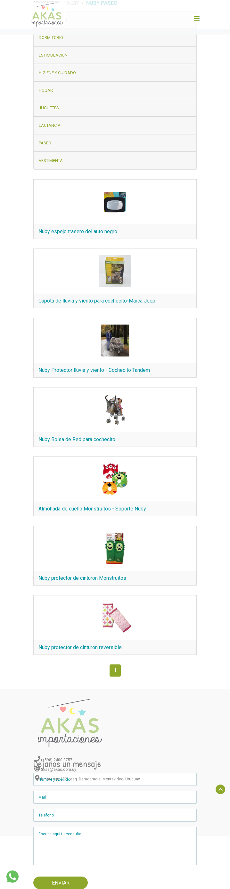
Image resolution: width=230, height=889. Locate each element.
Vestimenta (51, 160)
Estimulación (53, 55)
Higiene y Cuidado (57, 72)
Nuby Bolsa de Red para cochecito (76, 439)
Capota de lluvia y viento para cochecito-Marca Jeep (96, 301)
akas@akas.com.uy (58, 769)
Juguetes (49, 107)
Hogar (46, 90)
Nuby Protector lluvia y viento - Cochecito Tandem (94, 370)
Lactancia (50, 125)
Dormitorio (51, 37)
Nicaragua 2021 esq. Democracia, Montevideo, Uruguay (90, 779)
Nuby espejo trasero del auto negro (77, 231)
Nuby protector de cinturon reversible (80, 647)
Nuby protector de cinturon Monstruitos (82, 578)
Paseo (45, 143)
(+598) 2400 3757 (56, 760)
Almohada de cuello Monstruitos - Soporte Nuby (92, 509)
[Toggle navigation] (196, 19)
